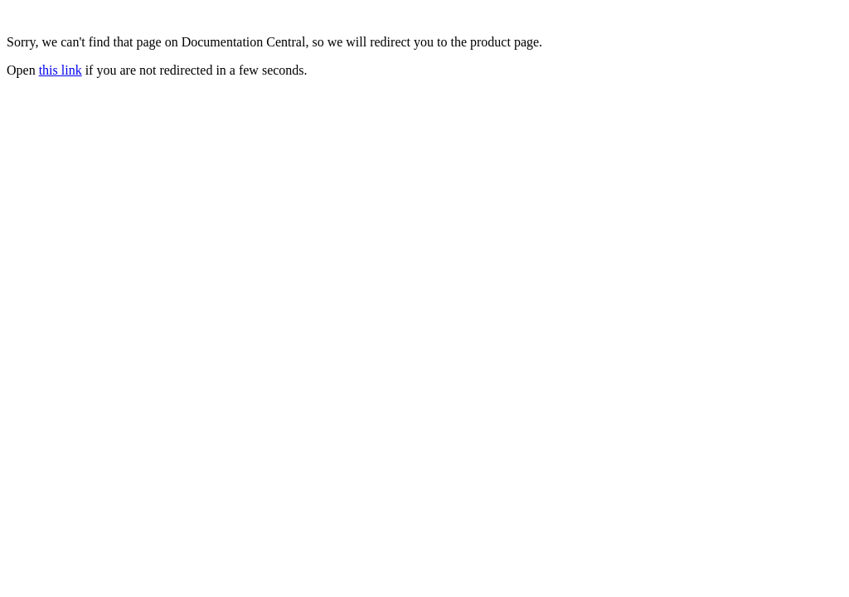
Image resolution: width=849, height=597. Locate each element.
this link (60, 70)
